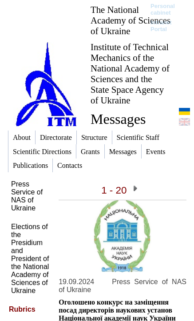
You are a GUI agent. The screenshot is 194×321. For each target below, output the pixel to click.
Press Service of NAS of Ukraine (27, 196)
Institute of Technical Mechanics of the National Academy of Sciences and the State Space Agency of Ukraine (130, 73)
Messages (118, 119)
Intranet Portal (161, 25)
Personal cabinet (162, 9)
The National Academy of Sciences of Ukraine (130, 20)
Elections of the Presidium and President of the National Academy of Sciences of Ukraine (30, 258)
